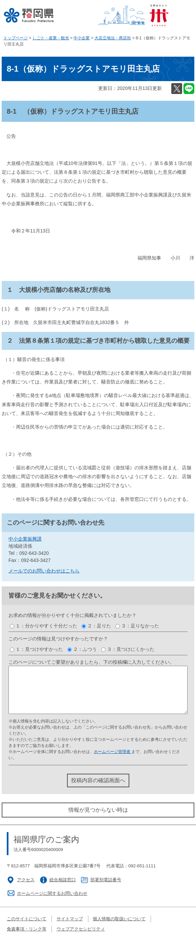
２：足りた (99, 625)
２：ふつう (85, 649)
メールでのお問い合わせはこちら (44, 570)
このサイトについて (26, 918)
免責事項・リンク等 (26, 928)
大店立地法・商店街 (112, 38)
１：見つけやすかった (39, 649)
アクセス (26, 879)
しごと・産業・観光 (50, 38)
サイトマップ (70, 918)
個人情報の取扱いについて (119, 918)
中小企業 (81, 38)
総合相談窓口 (62, 879)
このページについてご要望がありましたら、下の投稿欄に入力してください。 (91, 662)
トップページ (15, 38)
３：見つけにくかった (130, 649)
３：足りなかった (140, 625)
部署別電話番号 (105, 879)
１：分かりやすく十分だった (46, 625)
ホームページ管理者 (112, 751)
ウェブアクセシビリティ (81, 928)
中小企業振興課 (25, 539)
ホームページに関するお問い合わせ (52, 893)
